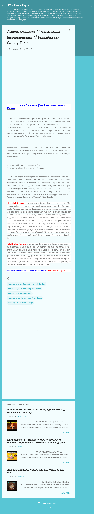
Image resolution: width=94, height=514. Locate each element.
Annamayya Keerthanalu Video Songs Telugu (25, 298)
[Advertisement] (84, 62)
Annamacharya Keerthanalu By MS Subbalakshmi (26, 284)
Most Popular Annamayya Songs (20, 303)
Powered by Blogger (47, 503)
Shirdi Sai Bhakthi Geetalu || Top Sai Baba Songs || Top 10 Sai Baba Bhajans (35, 471)
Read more (65, 433)
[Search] (90, 6)
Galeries (52, 508)
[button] (69, 30)
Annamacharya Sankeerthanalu (19, 293)
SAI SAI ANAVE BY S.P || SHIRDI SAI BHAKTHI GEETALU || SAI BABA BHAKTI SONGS (36, 411)
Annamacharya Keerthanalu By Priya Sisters (24, 289)
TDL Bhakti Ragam (18, 5)
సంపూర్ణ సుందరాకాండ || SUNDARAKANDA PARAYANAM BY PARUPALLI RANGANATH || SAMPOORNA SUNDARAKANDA (36, 441)
